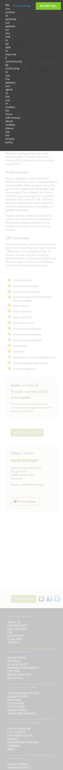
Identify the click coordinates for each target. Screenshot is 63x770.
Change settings (22, 5)
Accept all (48, 6)
